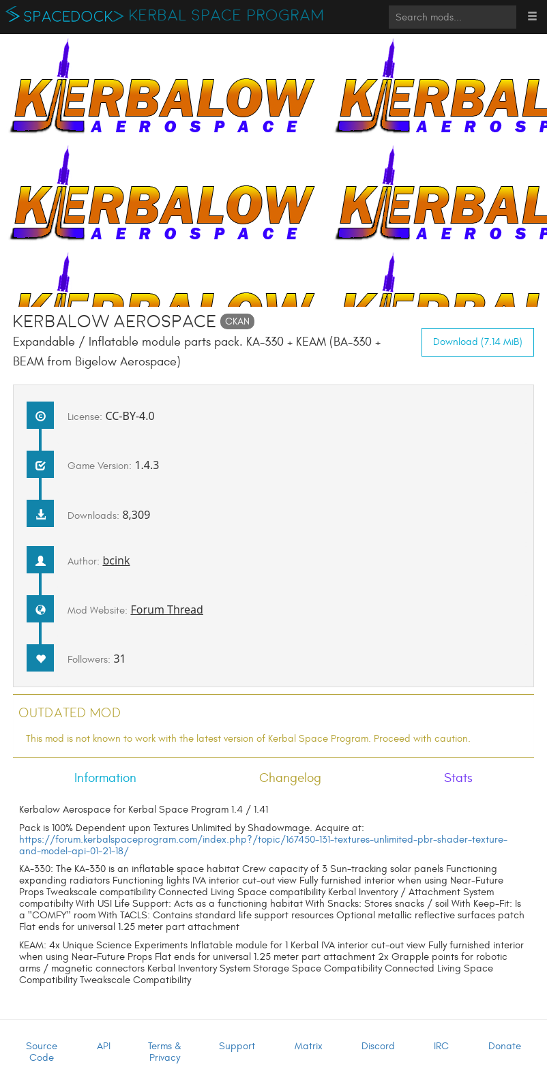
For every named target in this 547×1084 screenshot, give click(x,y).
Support (237, 1046)
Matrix (309, 1046)
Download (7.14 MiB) (477, 342)
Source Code (41, 1052)
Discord (378, 1046)
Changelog (290, 777)
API (103, 1046)
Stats (458, 777)
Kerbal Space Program (227, 15)
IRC (441, 1046)
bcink (116, 560)
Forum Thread (166, 609)
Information (105, 777)
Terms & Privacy (164, 1052)
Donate (504, 1046)
